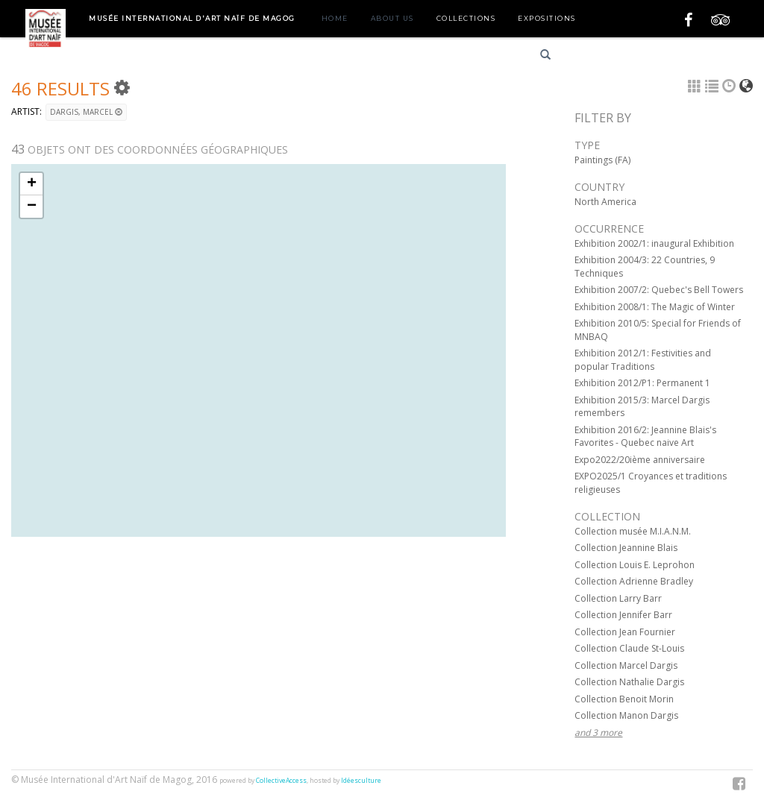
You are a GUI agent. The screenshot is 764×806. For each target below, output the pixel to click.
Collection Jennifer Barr (623, 614)
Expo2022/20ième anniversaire (639, 459)
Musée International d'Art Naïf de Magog (192, 18)
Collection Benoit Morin (624, 699)
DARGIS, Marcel (86, 112)
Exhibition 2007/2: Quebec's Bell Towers (658, 289)
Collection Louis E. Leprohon (634, 564)
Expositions (547, 18)
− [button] (32, 206)
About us (392, 18)
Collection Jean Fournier (624, 632)
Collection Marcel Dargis (625, 665)
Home (335, 18)
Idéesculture (361, 780)
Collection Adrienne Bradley (633, 581)
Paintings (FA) (602, 160)
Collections (466, 18)
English (647, 57)
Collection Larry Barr (618, 598)
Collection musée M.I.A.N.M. (632, 531)
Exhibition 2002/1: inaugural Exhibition (654, 243)
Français (594, 57)
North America (605, 201)
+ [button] (32, 184)
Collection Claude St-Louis (629, 648)
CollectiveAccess (281, 780)
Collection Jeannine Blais (625, 547)
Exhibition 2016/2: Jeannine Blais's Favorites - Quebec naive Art (645, 437)
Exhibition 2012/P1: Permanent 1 (642, 383)
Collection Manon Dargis (626, 715)
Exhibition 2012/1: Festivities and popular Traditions (642, 360)
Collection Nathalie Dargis (629, 682)
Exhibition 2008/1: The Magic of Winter (654, 306)
